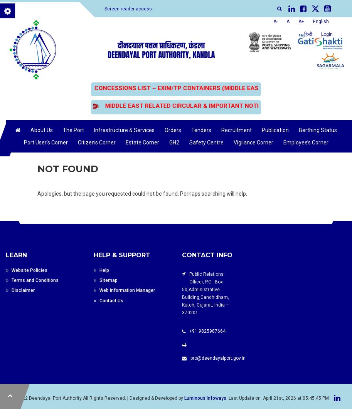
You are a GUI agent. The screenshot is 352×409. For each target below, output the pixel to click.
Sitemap (108, 280)
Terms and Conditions (35, 280)
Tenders (201, 130)
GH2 (174, 142)
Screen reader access (128, 9)
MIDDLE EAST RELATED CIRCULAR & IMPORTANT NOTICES (186, 105)
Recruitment (236, 130)
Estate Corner (142, 142)
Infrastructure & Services (124, 130)
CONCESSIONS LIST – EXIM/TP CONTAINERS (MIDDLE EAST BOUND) (187, 88)
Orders (173, 130)
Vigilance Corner (253, 142)
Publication (275, 130)
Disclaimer (23, 291)
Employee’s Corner (305, 142)
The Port (73, 130)
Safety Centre (206, 142)
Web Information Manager (127, 291)
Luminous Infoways (205, 398)
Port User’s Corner (46, 142)
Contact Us (111, 301)
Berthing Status (318, 130)
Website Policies (29, 270)
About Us (41, 130)
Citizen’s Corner (97, 142)
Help (104, 270)
